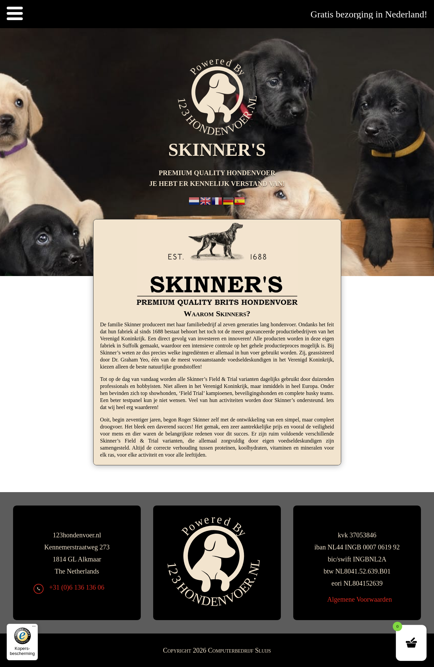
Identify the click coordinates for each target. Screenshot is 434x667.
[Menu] (34, 628)
